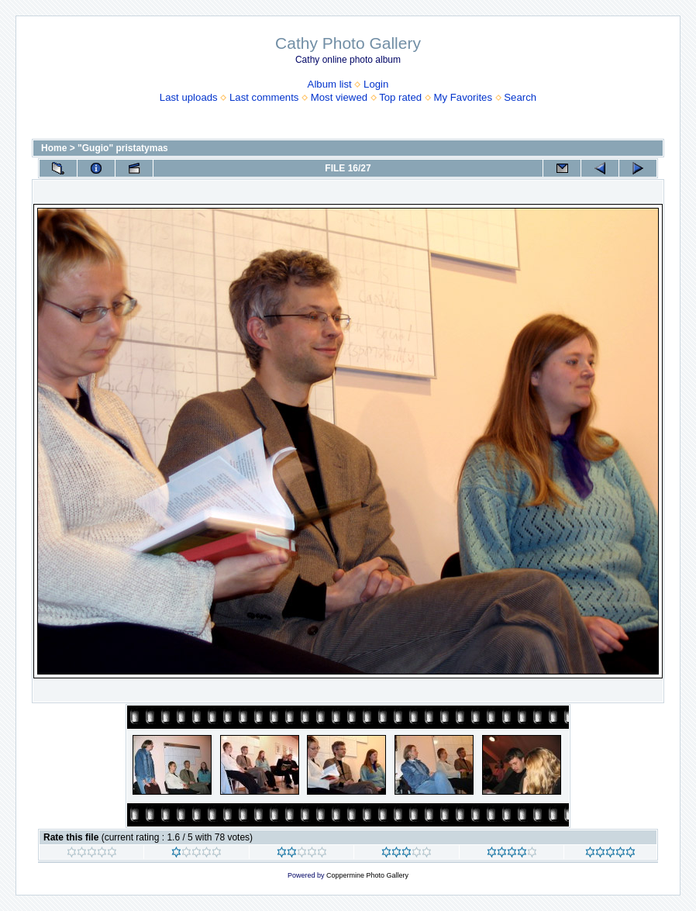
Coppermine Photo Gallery (367, 875)
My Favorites (463, 97)
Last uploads (189, 97)
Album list (330, 84)
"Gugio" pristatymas (123, 148)
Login (376, 84)
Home (54, 148)
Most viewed (339, 97)
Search (520, 97)
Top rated (400, 97)
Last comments (263, 97)
